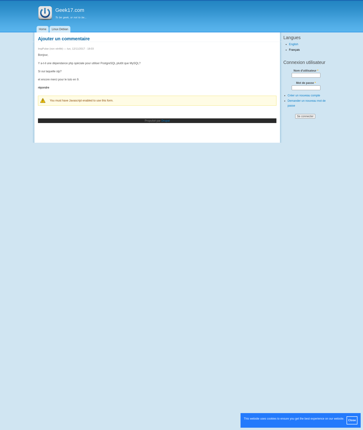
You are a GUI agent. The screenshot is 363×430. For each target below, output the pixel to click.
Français (294, 49)
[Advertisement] (301, 195)
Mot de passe (306, 83)
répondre (43, 87)
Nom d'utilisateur (306, 70)
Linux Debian (60, 29)
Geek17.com (69, 10)
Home (42, 29)
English (293, 44)
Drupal (165, 120)
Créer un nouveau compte (304, 95)
